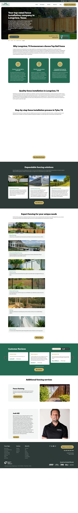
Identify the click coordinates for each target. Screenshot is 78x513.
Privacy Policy (26, 396)
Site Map (30, 396)
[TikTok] (55, 376)
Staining (17, 382)
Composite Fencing (7, 384)
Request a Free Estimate (70, 4)
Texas (14, 40)
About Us (55, 4)
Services (48, 4)
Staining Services (18, 327)
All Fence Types (39, 268)
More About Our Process (39, 157)
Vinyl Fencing (6, 381)
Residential (17, 378)
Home (37, 4)
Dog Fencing (6, 385)
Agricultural (18, 381)
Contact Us (26, 388)
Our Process (26, 378)
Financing (26, 382)
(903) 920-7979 (73, 1)
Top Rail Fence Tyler (18, 40)
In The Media (27, 385)
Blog (60, 4)
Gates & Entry (6, 388)
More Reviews (39, 300)
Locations (12, 40)
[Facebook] (50, 376)
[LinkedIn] (52, 376)
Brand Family (27, 384)
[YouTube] (53, 376)
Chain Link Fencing (7, 382)
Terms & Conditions (20, 396)
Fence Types (42, 4)
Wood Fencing (6, 378)
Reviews (26, 381)
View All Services (39, 202)
